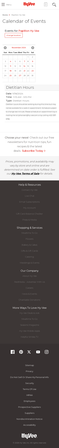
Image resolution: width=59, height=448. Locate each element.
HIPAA (29, 395)
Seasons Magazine (29, 324)
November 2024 (19, 47)
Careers (29, 287)
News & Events (29, 293)
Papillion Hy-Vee (29, 30)
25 (10, 75)
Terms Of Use (29, 389)
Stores (5, 15)
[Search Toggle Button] (54, 4)
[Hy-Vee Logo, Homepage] (29, 4)
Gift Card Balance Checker (29, 213)
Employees (29, 401)
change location (13, 35)
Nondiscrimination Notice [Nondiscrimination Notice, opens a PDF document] (29, 419)
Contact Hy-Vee (29, 189)
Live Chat (29, 195)
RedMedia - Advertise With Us (29, 281)
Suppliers (29, 413)
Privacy (29, 371)
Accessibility (29, 425)
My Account (29, 207)
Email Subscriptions (29, 201)
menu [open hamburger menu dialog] (8, 4)
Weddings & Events (29, 262)
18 (10, 71)
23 (32, 71)
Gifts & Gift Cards (29, 250)
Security (29, 383)
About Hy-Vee (29, 275)
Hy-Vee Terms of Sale (25, 173)
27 (20, 75)
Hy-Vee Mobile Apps (29, 330)
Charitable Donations (29, 299)
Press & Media (29, 219)
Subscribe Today (34, 150)
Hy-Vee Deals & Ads (29, 313)
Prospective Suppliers (29, 407)
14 (24, 66)
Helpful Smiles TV (29, 336)
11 (10, 66)
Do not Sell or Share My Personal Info (29, 377)
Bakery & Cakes (29, 244)
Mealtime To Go (29, 232)
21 (24, 71)
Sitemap (29, 365)
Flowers (29, 238)
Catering (29, 256)
